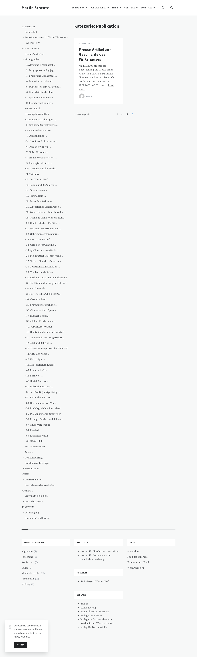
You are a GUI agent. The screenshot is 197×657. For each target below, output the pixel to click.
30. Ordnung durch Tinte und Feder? (46, 277)
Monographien (33, 59)
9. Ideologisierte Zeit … (39, 163)
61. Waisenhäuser (35, 446)
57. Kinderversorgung (38, 424)
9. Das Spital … (34, 108)
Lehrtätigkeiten (33, 479)
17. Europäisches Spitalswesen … (44, 206)
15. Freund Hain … (36, 195)
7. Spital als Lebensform (39, 97)
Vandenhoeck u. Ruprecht (94, 611)
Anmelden (133, 551)
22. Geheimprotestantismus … (42, 233)
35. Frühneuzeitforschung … (41, 304)
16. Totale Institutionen (39, 201)
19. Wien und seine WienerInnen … (45, 217)
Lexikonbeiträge (34, 457)
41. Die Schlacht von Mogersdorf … (45, 337)
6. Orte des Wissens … (38, 146)
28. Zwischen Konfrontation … (43, 266)
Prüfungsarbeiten (34, 54)
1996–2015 (36, 496)
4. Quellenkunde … (36, 135)
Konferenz (28, 562)
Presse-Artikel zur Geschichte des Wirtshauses (95, 54)
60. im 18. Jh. (35, 441)
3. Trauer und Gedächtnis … (41, 75)
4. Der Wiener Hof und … (40, 81)
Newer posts (82, 114)
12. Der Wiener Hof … (38, 179)
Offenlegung (32, 512)
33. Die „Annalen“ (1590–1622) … (43, 293)
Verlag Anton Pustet (91, 615)
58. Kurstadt (33, 430)
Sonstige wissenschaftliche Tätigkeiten (46, 37)
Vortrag (26, 584)
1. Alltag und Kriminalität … (41, 64)
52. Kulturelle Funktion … (40, 397)
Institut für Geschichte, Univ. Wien (99, 551)
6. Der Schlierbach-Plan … (40, 92)
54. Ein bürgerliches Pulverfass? (44, 408)
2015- (34, 501)
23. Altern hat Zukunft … (39, 239)
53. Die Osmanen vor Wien (41, 403)
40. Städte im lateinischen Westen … (46, 332)
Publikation (28, 578)
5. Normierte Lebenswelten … (43, 141)
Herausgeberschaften (37, 114)
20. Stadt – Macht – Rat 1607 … (43, 223)
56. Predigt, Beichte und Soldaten (44, 419)
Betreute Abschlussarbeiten (40, 484)
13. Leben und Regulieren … (41, 184)
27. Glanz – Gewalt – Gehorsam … (44, 261)
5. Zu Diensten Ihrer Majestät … (43, 86)
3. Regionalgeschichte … (39, 130)
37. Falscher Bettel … (37, 315)
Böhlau (84, 603)
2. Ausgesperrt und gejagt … (41, 70)
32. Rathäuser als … (36, 288)
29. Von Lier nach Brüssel (40, 272)
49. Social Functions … (38, 381)
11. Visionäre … (34, 174)
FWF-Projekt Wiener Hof (94, 581)
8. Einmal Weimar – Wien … (41, 157)
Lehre (25, 567)
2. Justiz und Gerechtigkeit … (42, 124)
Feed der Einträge (137, 556)
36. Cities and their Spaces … (42, 310)
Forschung (27, 556)
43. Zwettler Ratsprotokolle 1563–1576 (47, 348)
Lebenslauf (31, 32)
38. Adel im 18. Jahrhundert (41, 321)
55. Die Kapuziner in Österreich (43, 413)
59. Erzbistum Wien (37, 435)
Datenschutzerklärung (37, 518)
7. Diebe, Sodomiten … (38, 152)
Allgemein (27, 551)
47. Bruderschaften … (38, 370)
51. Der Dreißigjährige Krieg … (43, 392)
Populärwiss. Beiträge (37, 463)
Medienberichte (30, 573)
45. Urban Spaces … (37, 359)
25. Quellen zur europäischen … (43, 250)
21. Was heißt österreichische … (43, 228)
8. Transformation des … (39, 102)
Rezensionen (32, 468)
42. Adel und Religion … (39, 342)
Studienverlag (88, 607)
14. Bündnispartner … (38, 190)
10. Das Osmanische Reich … (41, 168)
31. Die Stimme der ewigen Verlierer (46, 283)
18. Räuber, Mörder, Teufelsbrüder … (46, 212)
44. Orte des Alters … (38, 353)
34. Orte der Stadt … (37, 299)
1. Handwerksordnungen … (41, 119)
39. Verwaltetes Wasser (39, 326)
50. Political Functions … (39, 386)
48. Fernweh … (34, 375)
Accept (20, 644)
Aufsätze (29, 452)
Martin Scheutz (35, 7)
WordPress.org (135, 567)
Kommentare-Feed (138, 562)
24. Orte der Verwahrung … (41, 244)
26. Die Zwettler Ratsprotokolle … (44, 255)
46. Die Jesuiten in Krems (40, 364)
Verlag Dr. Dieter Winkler (94, 627)
